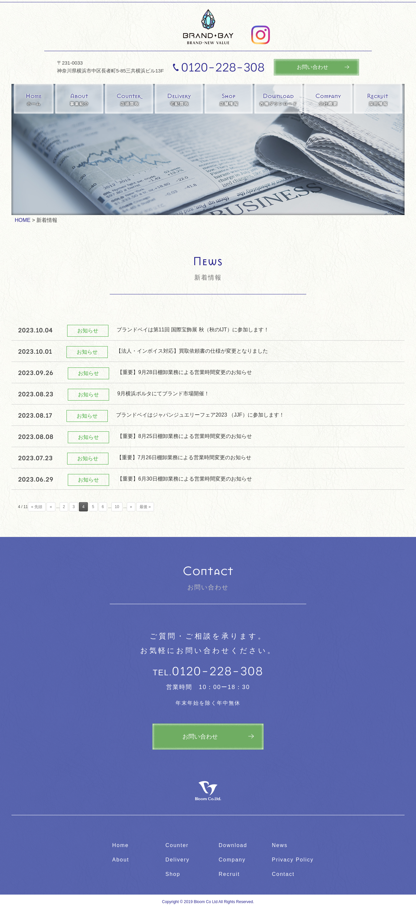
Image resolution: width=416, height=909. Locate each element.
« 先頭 (36, 506)
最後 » (145, 506)
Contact (283, 874)
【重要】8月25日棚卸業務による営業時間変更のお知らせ (184, 436)
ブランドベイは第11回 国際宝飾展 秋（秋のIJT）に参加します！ (193, 329)
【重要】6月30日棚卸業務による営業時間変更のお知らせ (184, 479)
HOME (22, 220)
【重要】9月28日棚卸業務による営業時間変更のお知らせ (184, 372)
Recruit (229, 874)
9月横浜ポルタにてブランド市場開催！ (163, 393)
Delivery (177, 859)
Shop (172, 874)
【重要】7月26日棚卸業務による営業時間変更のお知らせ (184, 457)
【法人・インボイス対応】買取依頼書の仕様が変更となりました (192, 351)
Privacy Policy (293, 859)
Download (233, 845)
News (280, 845)
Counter (177, 845)
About (120, 859)
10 (117, 506)
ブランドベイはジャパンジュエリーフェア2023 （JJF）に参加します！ (200, 415)
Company (232, 859)
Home (120, 845)
